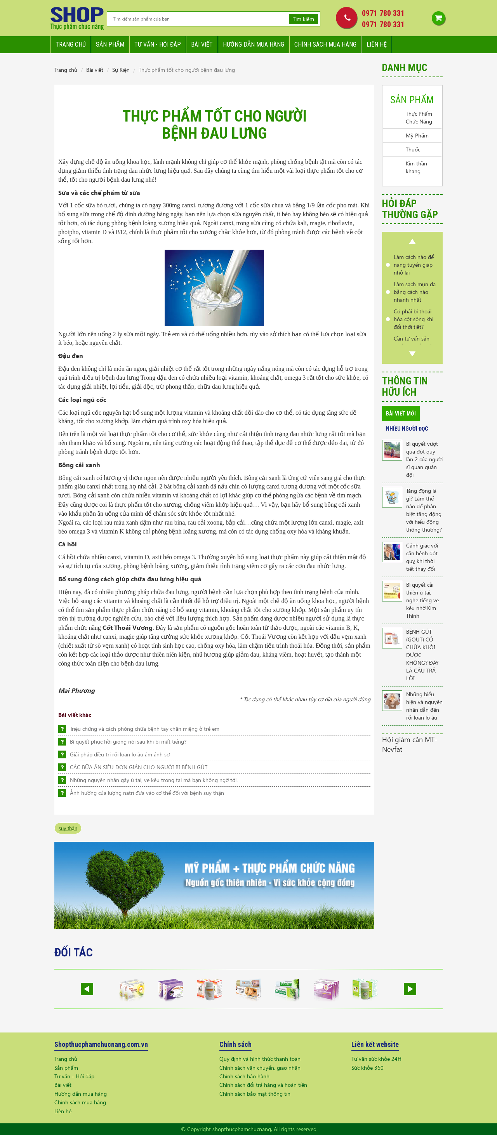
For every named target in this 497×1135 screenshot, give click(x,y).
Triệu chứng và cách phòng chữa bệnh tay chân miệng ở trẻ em (144, 728)
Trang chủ (71, 44)
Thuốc (413, 149)
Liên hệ (377, 44)
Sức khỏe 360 (367, 1067)
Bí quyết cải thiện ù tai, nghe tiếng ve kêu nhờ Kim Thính (422, 600)
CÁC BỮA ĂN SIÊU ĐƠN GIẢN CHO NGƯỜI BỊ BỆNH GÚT (138, 767)
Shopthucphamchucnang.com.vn (101, 1044)
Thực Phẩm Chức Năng (419, 117)
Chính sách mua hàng (325, 44)
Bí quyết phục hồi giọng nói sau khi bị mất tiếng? (128, 741)
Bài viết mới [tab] (401, 413)
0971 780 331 (383, 13)
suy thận (68, 828)
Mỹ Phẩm (417, 135)
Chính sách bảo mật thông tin (254, 1093)
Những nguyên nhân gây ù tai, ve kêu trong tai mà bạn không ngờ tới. (154, 780)
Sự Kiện (121, 69)
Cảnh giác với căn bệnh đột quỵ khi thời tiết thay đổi (422, 557)
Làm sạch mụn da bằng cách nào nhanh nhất (415, 291)
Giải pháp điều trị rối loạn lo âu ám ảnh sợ (120, 754)
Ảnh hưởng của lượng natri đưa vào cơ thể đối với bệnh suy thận (147, 792)
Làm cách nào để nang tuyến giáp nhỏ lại (414, 264)
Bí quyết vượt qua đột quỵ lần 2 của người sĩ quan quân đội (424, 459)
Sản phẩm (110, 44)
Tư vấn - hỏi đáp (157, 44)
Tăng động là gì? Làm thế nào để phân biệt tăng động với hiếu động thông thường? (424, 510)
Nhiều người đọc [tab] (407, 429)
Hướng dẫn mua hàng (253, 44)
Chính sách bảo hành (244, 1076)
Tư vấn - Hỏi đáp (74, 1076)
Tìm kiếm (303, 19)
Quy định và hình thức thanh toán (260, 1058)
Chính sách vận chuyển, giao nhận (260, 1067)
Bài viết (202, 44)
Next (412, 354)
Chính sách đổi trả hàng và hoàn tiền (263, 1084)
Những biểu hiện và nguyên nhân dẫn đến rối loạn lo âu (424, 705)
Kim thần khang (416, 167)
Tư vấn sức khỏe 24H (376, 1058)
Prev (412, 241)
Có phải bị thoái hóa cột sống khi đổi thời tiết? (413, 319)
